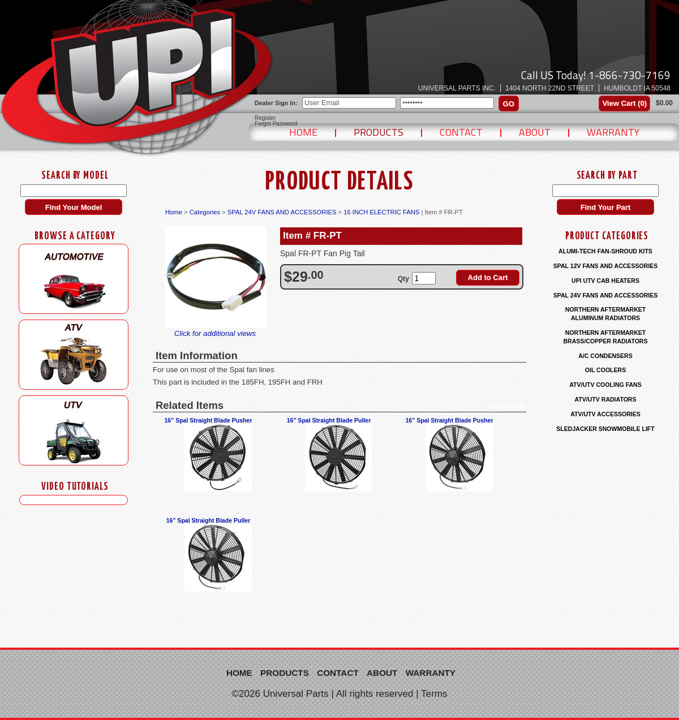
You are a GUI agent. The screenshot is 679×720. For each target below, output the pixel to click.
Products (378, 132)
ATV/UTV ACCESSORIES (605, 414)
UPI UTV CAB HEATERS (605, 280)
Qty (403, 279)
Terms (434, 693)
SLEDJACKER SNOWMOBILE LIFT (605, 428)
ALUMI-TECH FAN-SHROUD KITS (605, 251)
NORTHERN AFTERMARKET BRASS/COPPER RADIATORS (605, 336)
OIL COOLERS (605, 370)
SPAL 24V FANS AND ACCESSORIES (282, 212)
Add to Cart (488, 277)
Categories (205, 212)
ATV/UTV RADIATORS (606, 399)
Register (265, 118)
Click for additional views (215, 333)
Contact (461, 132)
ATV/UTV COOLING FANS (605, 384)
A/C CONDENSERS (605, 355)
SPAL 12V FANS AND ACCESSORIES (605, 265)
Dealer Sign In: (276, 103)
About (535, 132)
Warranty (613, 132)
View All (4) (506, 405)
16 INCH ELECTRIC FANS (381, 212)
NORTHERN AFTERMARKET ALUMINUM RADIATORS (605, 313)
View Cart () (624, 103)
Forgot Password (276, 124)
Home (303, 132)
